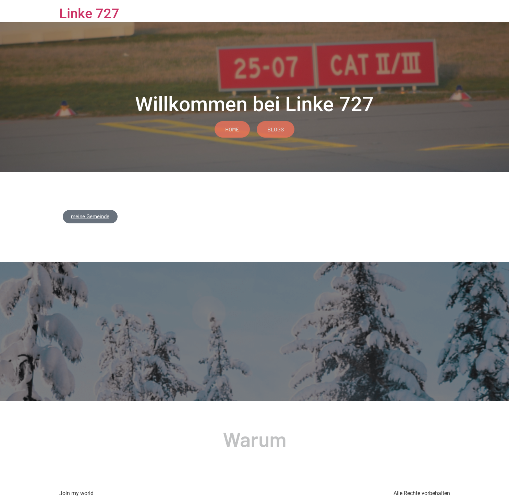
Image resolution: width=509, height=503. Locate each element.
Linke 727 (89, 13)
